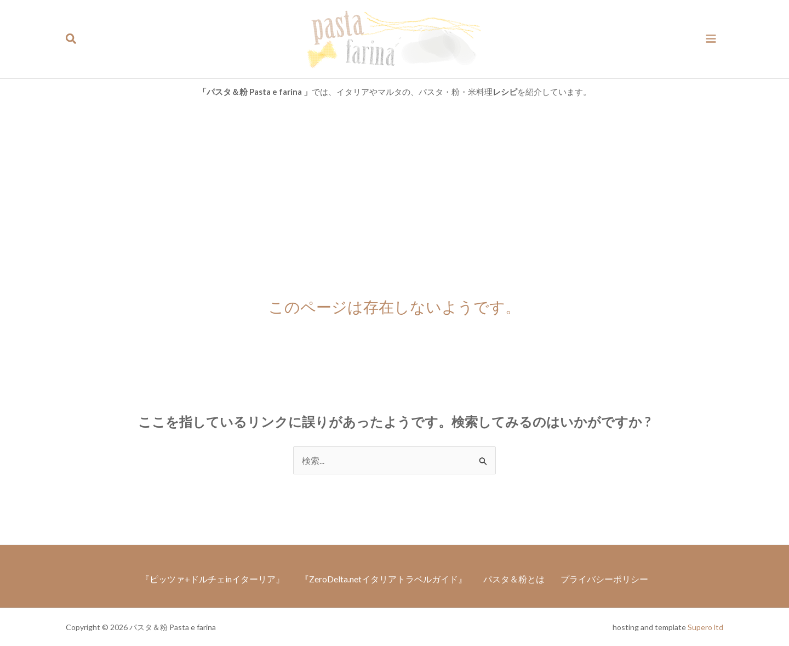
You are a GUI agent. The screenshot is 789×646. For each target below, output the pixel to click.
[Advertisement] (394, 188)
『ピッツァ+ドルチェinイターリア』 (210, 578)
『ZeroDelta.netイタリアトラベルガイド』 (383, 578)
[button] (71, 39)
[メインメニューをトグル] (711, 39)
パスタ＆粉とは (514, 578)
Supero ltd (705, 627)
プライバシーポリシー (606, 578)
